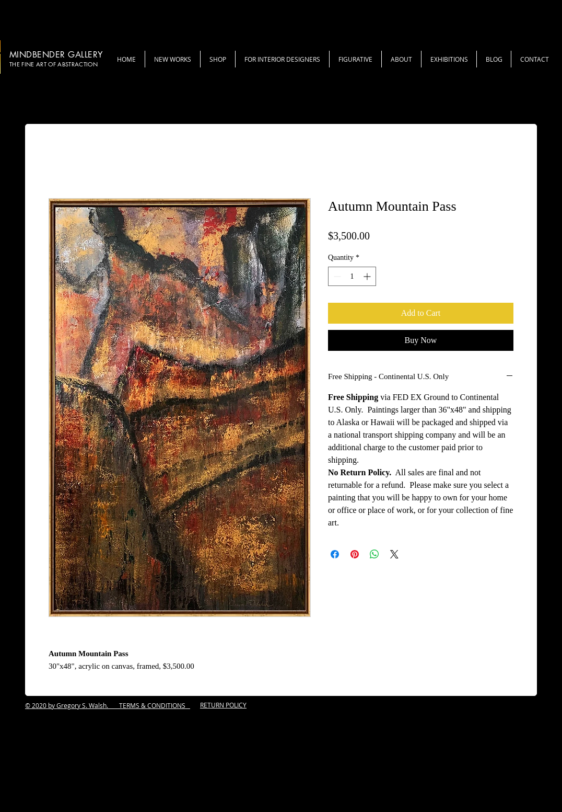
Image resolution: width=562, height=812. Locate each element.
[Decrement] (336, 276)
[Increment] (367, 276)
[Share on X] (394, 554)
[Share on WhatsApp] (374, 554)
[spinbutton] (352, 276)
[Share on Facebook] (335, 554)
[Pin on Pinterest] (354, 554)
